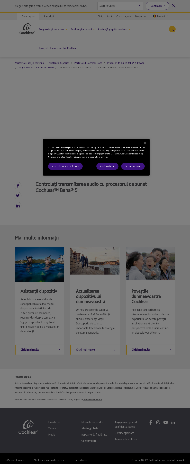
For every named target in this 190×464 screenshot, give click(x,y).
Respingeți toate (107, 166)
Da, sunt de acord (133, 166)
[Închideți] (145, 143)
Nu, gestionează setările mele (65, 166)
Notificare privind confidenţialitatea (63, 157)
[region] (96, 157)
